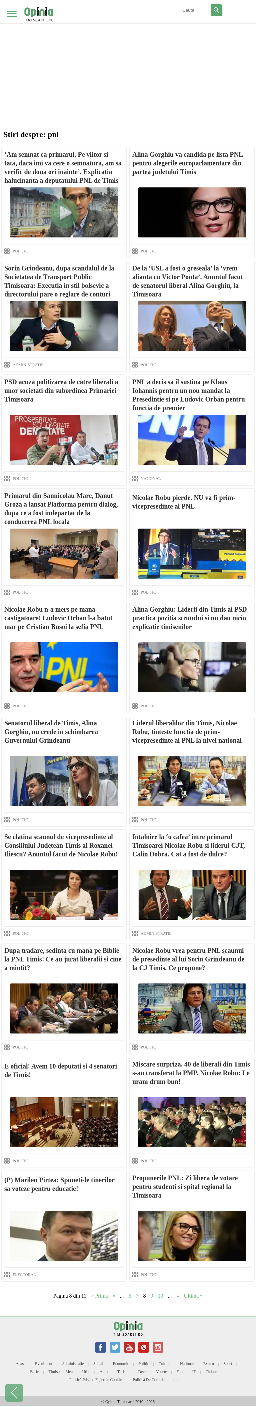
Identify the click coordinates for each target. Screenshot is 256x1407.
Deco (142, 1371)
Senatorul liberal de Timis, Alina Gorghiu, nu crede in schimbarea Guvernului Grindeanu (51, 731)
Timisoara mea (61, 1371)
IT (194, 1371)
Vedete (161, 1371)
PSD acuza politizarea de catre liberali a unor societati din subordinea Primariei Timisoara (61, 390)
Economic (121, 1363)
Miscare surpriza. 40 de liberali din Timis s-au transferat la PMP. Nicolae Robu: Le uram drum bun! (191, 1073)
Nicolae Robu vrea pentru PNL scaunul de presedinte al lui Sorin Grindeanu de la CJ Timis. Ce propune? (188, 959)
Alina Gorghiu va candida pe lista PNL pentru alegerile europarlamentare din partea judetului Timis (187, 163)
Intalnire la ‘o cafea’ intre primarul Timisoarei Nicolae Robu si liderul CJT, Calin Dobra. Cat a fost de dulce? (188, 845)
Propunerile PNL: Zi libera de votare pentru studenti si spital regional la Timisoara (185, 1186)
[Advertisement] (128, 50)
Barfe (34, 1371)
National (187, 1363)
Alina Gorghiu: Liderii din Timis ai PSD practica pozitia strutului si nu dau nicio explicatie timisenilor (189, 618)
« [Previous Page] (114, 1296)
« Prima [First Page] (99, 1296)
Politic (144, 1363)
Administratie (73, 1363)
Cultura (165, 1363)
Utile (86, 1371)
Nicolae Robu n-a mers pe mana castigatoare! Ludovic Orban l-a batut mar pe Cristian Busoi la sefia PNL (58, 618)
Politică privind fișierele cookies (96, 1379)
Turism (123, 1371)
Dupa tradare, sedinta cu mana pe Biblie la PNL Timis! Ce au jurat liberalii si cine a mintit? (62, 959)
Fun (179, 1371)
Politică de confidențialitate (155, 1379)
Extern (208, 1363)
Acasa (20, 1363)
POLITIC (20, 251)
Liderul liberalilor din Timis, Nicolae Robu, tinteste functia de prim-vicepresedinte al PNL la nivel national (187, 731)
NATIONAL (151, 478)
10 (160, 1296)
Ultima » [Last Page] (193, 1296)
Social (98, 1363)
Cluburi (211, 1371)
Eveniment (43, 1363)
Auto (104, 1371)
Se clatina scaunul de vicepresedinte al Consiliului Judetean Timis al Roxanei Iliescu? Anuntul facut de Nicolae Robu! (61, 845)
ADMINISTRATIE (28, 365)
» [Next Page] (178, 1296)
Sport (227, 1363)
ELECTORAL (24, 1274)
